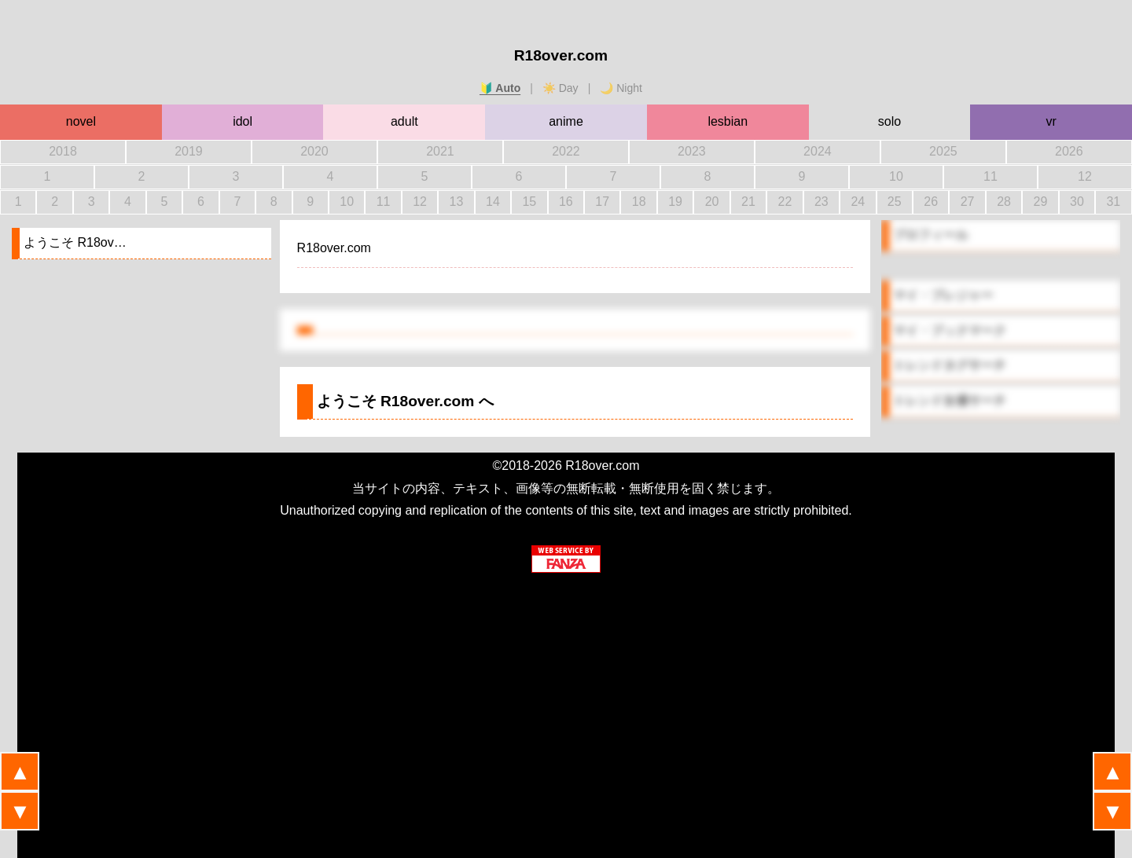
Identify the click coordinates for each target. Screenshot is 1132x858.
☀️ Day (560, 88)
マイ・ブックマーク (949, 330)
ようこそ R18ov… (75, 242)
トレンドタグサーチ (949, 365)
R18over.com (561, 55)
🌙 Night (621, 88)
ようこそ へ (405, 401)
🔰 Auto (500, 88)
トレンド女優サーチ (949, 400)
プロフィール (930, 234)
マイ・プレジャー (943, 295)
